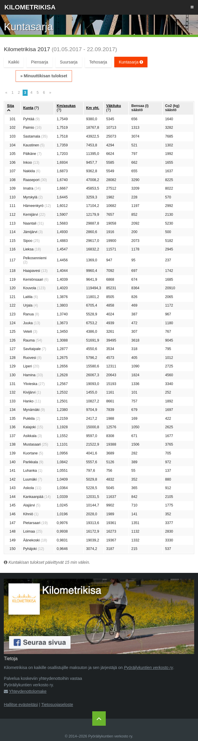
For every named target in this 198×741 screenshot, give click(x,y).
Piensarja (39, 62)
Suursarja (69, 62)
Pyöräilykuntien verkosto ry (148, 667)
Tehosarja (98, 62)
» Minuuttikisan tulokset (43, 75)
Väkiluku (113, 106)
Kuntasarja (131, 62)
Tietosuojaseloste (57, 704)
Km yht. (92, 108)
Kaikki (13, 62)
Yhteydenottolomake (28, 691)
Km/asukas (66, 106)
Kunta (28, 108)
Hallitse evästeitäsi (21, 704)
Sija (10, 105)
